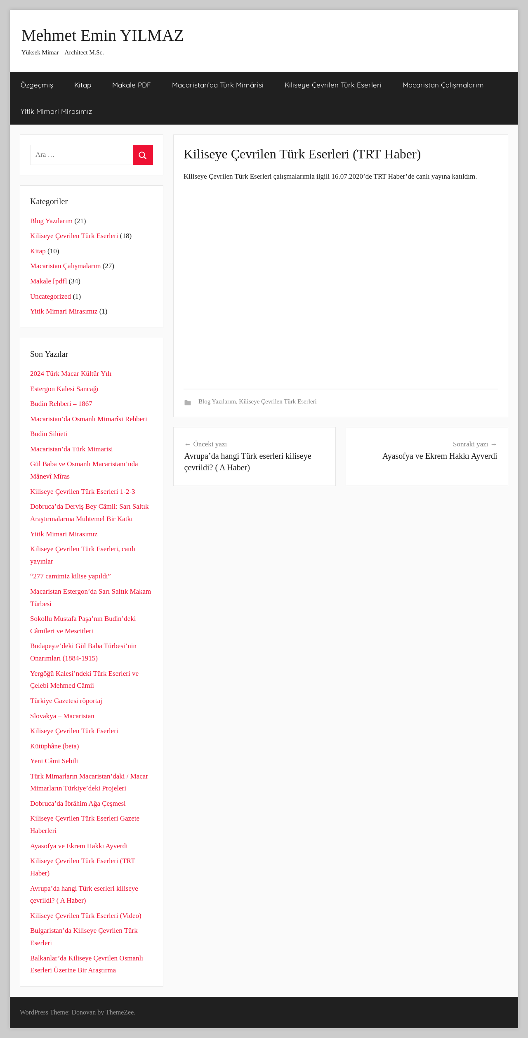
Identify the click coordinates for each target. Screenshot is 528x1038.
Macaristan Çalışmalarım (443, 84)
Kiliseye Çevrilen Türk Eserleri (333, 84)
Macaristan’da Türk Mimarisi (71, 449)
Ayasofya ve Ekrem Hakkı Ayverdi (79, 846)
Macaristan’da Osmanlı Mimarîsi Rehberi (88, 419)
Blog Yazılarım (217, 401)
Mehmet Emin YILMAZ (102, 35)
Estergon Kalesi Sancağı (64, 389)
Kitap (82, 84)
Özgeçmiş (37, 84)
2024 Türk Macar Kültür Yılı (70, 373)
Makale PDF (131, 84)
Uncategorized (50, 296)
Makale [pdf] (48, 281)
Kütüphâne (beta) (54, 746)
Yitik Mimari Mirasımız (56, 111)
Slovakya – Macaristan (62, 716)
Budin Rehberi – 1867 (61, 404)
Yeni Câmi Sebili (54, 761)
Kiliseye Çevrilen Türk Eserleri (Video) (85, 916)
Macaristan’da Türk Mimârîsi (218, 84)
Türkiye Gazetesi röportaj (66, 701)
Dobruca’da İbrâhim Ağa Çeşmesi (78, 803)
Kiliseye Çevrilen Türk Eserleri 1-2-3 (82, 491)
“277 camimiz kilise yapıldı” (70, 576)
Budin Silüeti (48, 434)
